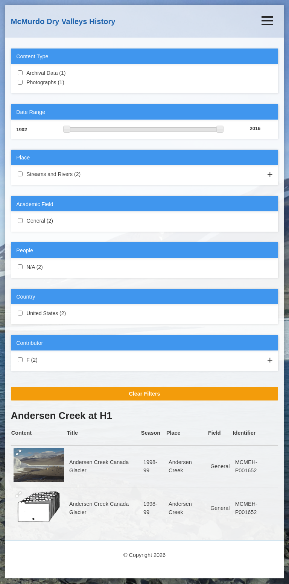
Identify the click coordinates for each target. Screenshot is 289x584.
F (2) (46, 359)
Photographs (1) (73, 82)
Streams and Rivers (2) (89, 173)
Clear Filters (144, 394)
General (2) (62, 220)
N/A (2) (51, 266)
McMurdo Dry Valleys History (63, 21)
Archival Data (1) (74, 72)
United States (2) (74, 312)
